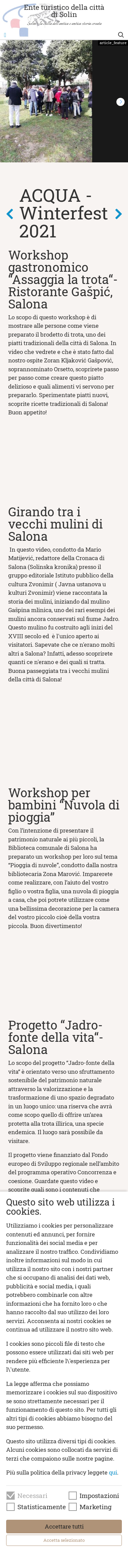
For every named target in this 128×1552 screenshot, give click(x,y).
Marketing (96, 1507)
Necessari (32, 1496)
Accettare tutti (64, 1526)
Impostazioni (99, 1496)
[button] (120, 102)
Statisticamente (41, 1507)
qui (113, 1472)
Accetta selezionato (64, 1540)
